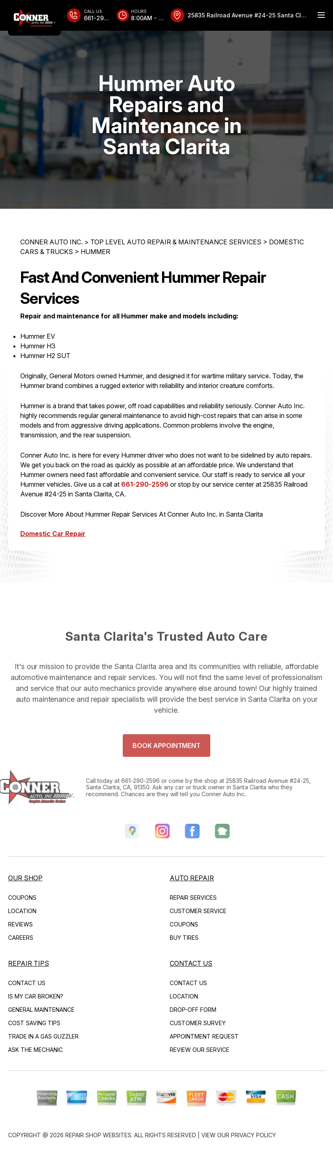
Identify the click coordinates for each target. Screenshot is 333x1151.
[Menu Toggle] (321, 15)
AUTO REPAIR (192, 878)
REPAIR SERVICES (193, 897)
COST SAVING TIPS (34, 1023)
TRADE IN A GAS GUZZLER (43, 1036)
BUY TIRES (184, 937)
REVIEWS (20, 924)
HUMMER (95, 252)
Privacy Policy (253, 1135)
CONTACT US (26, 982)
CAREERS (20, 937)
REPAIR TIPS (28, 963)
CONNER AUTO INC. (51, 242)
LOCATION (22, 910)
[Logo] (34, 18)
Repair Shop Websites (98, 1135)
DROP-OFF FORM (193, 1009)
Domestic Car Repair (52, 534)
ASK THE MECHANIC (35, 1049)
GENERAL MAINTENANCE (41, 1009)
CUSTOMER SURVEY (198, 1023)
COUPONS (22, 897)
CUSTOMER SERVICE (198, 910)
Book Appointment (166, 758)
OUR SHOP (25, 878)
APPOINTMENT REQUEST (204, 1036)
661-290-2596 (145, 484)
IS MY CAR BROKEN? (35, 996)
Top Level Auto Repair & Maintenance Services (175, 242)
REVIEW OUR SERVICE (199, 1049)
